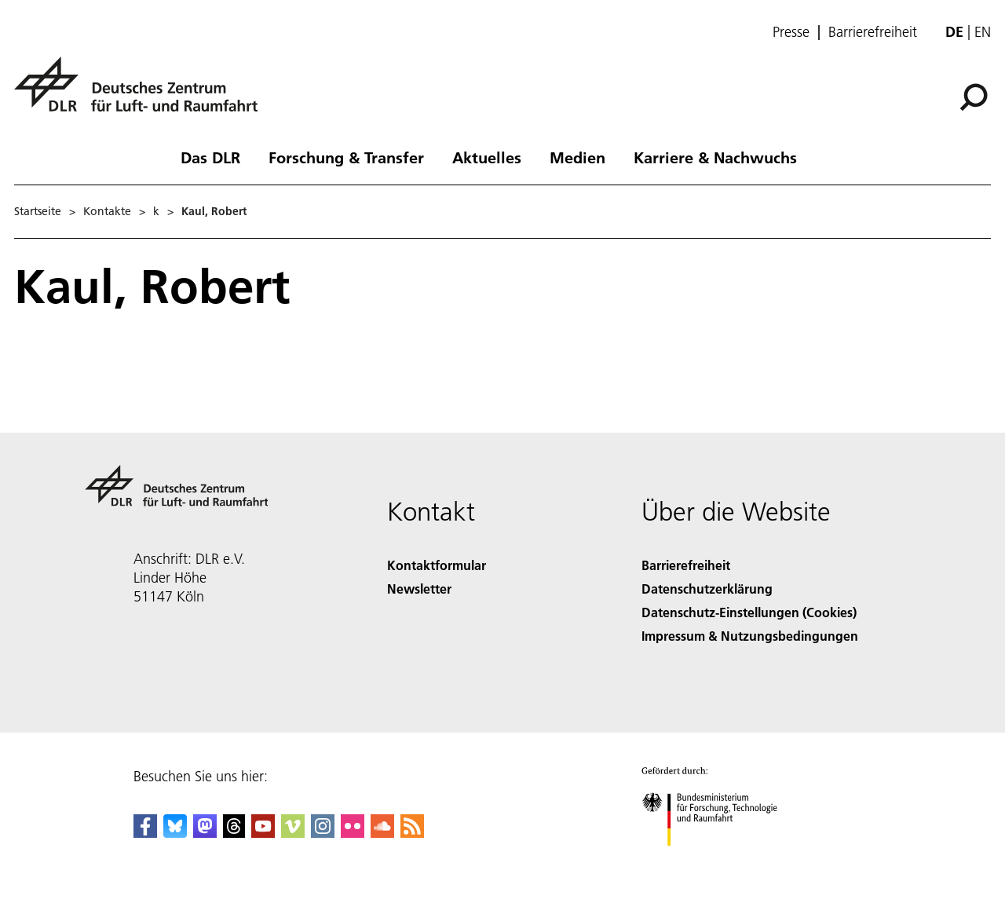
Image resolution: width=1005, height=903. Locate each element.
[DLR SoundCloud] (382, 833)
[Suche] (973, 97)
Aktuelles (486, 157)
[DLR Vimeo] (293, 833)
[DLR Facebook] (145, 833)
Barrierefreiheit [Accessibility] (685, 565)
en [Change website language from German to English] (982, 32)
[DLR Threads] (234, 833)
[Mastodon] (205, 833)
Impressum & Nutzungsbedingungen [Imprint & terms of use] (749, 635)
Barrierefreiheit (872, 32)
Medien (577, 157)
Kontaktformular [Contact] (436, 565)
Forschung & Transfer (346, 157)
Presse (791, 32)
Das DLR (210, 157)
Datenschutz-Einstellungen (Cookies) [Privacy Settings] (749, 612)
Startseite (37, 211)
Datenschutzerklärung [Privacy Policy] (707, 588)
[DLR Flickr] (352, 833)
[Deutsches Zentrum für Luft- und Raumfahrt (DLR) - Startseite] (142, 93)
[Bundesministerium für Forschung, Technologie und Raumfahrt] (718, 859)
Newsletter (419, 588)
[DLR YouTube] (263, 833)
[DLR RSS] (412, 833)
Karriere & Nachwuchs (715, 157)
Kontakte (107, 211)
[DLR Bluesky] (175, 833)
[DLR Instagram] (322, 833)
